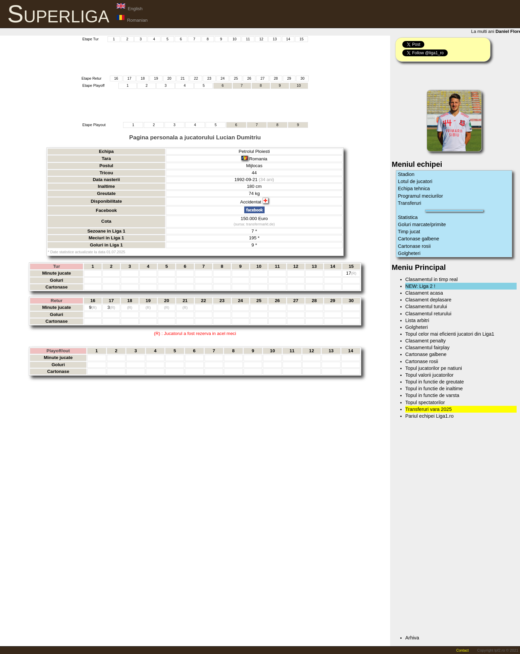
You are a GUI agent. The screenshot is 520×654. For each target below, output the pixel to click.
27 (263, 78)
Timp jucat (409, 231)
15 (302, 39)
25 (236, 78)
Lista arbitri (417, 320)
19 (156, 78)
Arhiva (412, 637)
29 (289, 78)
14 (288, 39)
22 (196, 78)
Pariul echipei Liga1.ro (429, 416)
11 (248, 39)
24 (222, 78)
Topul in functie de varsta (432, 395)
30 (303, 78)
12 (261, 39)
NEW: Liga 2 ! (420, 286)
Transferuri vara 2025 (428, 409)
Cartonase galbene (419, 238)
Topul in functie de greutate (434, 381)
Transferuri (410, 203)
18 (143, 78)
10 (234, 39)
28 (276, 78)
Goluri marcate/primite (422, 224)
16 (116, 78)
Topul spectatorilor (425, 402)
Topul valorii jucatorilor (429, 375)
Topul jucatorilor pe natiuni (433, 368)
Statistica (408, 217)
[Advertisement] (195, 58)
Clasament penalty (425, 340)
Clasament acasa (424, 293)
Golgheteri (409, 253)
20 (169, 78)
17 (130, 78)
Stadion (406, 174)
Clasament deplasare (428, 299)
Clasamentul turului (426, 306)
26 (249, 78)
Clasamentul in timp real (431, 279)
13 (275, 39)
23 (209, 78)
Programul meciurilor (420, 196)
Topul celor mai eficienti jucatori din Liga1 (449, 334)
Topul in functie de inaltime (434, 388)
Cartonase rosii (414, 246)
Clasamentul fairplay (427, 347)
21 (183, 78)
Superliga (58, 13)
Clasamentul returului (428, 313)
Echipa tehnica (414, 188)
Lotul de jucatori (415, 181)
